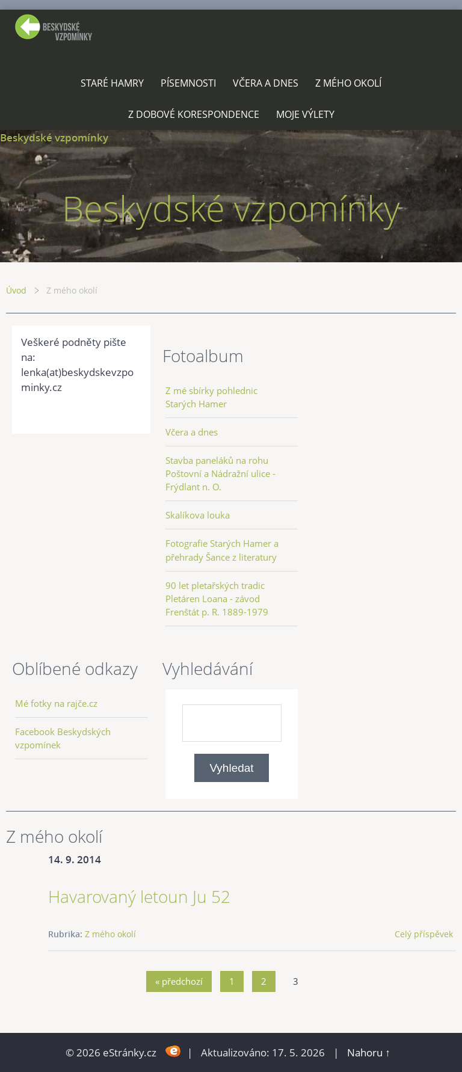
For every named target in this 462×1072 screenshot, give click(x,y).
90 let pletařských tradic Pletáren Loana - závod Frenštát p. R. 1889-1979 (216, 598)
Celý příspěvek (424, 934)
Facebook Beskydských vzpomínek (63, 738)
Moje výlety (305, 114)
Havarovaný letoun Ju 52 (139, 896)
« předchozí (179, 981)
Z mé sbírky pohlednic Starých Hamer (211, 397)
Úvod (16, 290)
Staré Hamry (112, 83)
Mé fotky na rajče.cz (56, 703)
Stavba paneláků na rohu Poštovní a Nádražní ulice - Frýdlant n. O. (220, 473)
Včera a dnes (265, 83)
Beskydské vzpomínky (54, 137)
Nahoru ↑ (368, 1052)
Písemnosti (188, 83)
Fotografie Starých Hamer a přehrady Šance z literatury (222, 549)
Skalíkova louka (197, 515)
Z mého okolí (348, 83)
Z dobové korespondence (193, 114)
